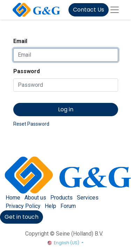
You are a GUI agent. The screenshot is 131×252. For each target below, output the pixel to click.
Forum (68, 206)
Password (26, 71)
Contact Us (88, 10)
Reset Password (31, 124)
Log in (65, 109)
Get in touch (21, 217)
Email (20, 41)
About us (35, 197)
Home (13, 197)
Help (50, 206)
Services (88, 197)
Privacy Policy (23, 206)
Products (61, 197)
